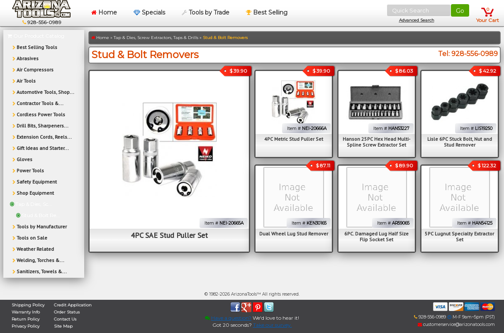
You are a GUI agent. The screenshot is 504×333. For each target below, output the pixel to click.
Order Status (67, 312)
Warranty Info (26, 312)
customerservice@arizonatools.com (456, 324)
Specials (149, 12)
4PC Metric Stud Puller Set (293, 139)
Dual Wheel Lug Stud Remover (293, 233)
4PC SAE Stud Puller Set (169, 235)
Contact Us (65, 319)
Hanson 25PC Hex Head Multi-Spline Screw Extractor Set (376, 142)
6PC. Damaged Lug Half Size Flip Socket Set (376, 236)
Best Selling (266, 12)
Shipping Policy (28, 305)
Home (104, 12)
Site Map (63, 326)
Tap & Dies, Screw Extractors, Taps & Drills (156, 37)
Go (460, 11)
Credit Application (73, 305)
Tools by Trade (205, 12)
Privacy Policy (25, 326)
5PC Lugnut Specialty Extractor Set (459, 236)
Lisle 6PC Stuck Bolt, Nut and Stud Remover (459, 142)
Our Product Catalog (35, 36)
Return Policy (25, 319)
